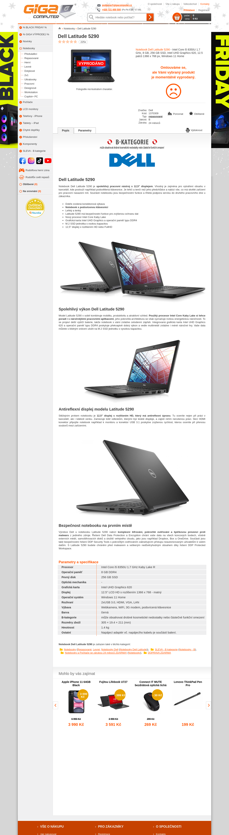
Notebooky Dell (109, 649)
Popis (65, 130)
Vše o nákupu (173, 4)
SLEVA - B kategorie (166, 649)
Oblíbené (28, 184)
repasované (156, 116)
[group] (76, 703)
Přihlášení (189, 10)
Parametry (85, 130)
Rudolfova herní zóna (38, 170)
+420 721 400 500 (111, 9)
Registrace (203, 10)
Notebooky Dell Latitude (133, 649)
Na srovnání (30, 191)
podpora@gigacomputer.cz (117, 5)
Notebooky (70, 649)
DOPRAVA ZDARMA (159, 652)
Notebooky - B (187, 649)
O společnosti (155, 4)
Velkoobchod (190, 4)
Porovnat (176, 113)
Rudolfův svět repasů (37, 177)
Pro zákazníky (111, 826)
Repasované (84, 649)
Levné (96, 649)
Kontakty (204, 4)
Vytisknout (194, 130)
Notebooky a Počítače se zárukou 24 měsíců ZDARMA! (96, 652)
